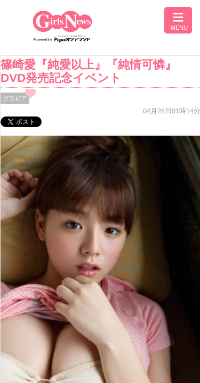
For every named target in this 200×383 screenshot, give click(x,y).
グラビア (15, 98)
